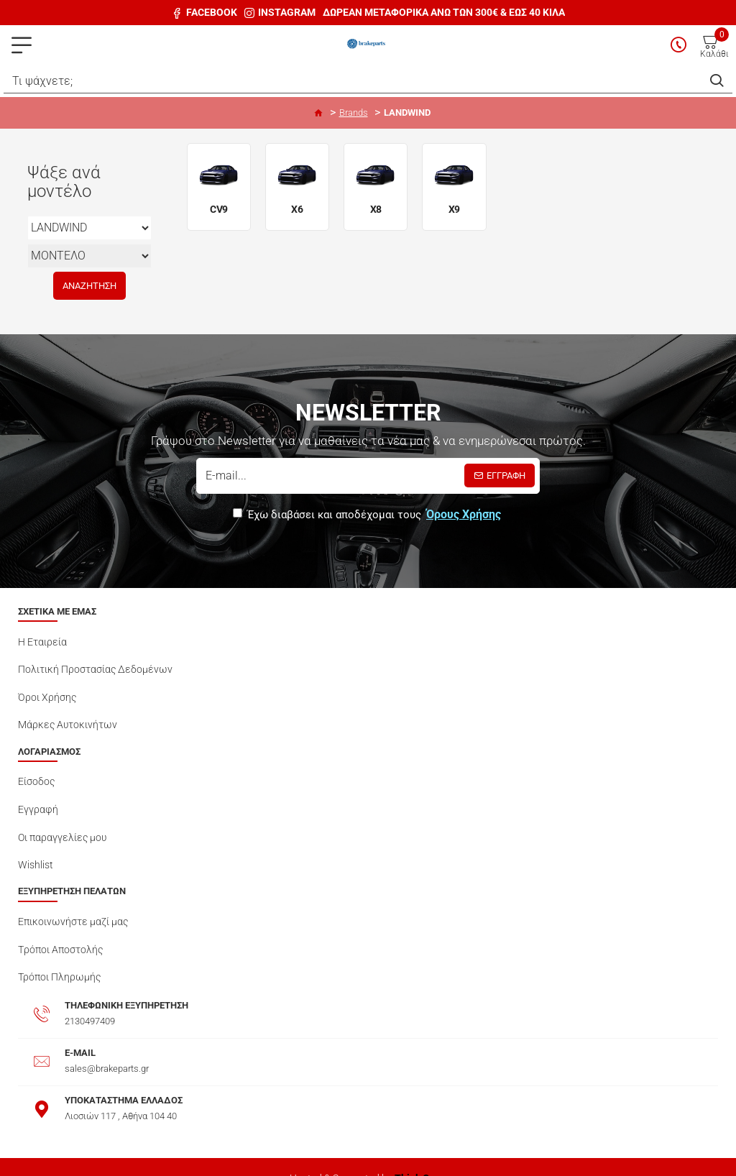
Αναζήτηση (89, 285)
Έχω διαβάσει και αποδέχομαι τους (368, 514)
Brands (353, 112)
